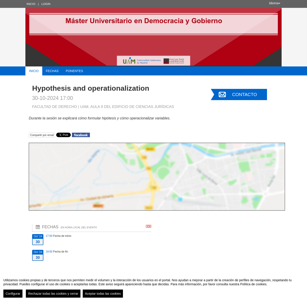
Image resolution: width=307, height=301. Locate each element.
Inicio (31, 4)
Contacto (244, 94)
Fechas (52, 71)
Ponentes (74, 71)
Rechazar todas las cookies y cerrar (53, 293)
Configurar (13, 293)
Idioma (274, 3)
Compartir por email (42, 135)
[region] (153, 286)
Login (45, 4)
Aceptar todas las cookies (103, 293)
